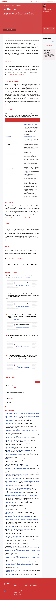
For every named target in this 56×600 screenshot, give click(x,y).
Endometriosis (8, 136)
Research (44, 1)
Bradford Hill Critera (17, 592)
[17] (31, 140)
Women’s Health (14, 277)
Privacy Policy (4, 589)
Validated (25, 136)
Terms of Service (9, 589)
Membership (50, 1)
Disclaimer (35, 585)
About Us (15, 585)
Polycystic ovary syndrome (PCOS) (24, 277)
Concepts (39, 1)
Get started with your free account (22, 285)
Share (49, 47)
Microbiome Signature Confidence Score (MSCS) (18, 590)
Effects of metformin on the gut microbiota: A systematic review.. (18, 437)
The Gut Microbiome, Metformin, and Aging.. (14, 492)
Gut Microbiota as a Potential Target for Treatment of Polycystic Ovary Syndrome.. (21, 465)
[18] (31, 145)
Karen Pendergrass (47, 9)
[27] (19, 215)
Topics (35, 1)
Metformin (13, 5)
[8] (26, 89)
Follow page (13, 29)
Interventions (8, 5)
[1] (20, 54)
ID (50, 9)
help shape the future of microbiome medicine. (49, 58)
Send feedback (49, 45)
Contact (34, 587)
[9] (29, 96)
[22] (27, 172)
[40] (37, 237)
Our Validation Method (17, 594)
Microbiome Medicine (7, 584)
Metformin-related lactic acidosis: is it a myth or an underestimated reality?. (20, 564)
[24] (35, 194)
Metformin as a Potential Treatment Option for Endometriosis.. (18, 468)
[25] (20, 208)
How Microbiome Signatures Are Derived (17, 587)
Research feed (7, 29)
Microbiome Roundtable (27, 585)
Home (4, 5)
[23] (38, 184)
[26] (34, 209)
